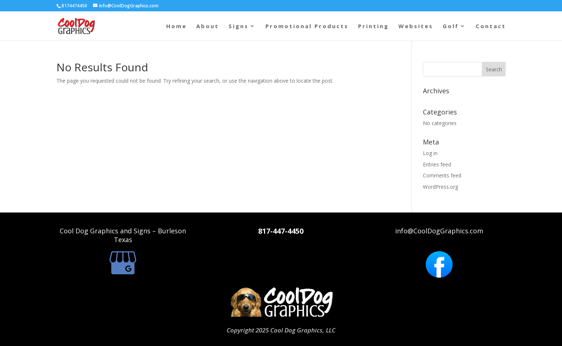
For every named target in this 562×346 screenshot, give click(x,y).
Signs (238, 26)
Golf (451, 26)
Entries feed (437, 164)
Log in (430, 153)
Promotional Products (307, 26)
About (207, 26)
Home (176, 26)
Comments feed (442, 175)
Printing (373, 26)
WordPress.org (440, 186)
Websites (415, 26)
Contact (491, 26)
